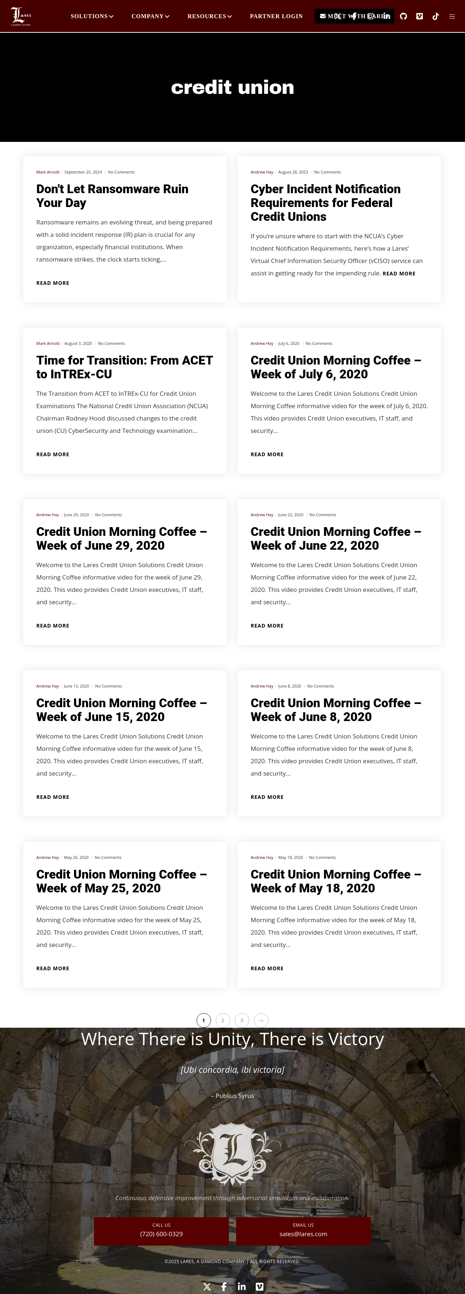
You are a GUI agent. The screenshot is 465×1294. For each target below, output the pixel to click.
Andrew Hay (262, 172)
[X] (333, 16)
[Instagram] (366, 16)
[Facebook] (349, 16)
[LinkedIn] (382, 16)
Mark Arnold (47, 172)
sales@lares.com (303, 1234)
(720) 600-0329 (161, 1234)
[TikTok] (431, 16)
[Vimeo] (415, 16)
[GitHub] (399, 16)
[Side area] (448, 16)
